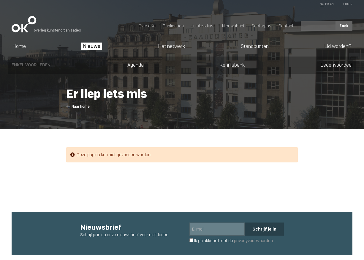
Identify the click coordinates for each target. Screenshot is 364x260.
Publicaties (173, 26)
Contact (286, 26)
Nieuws (91, 46)
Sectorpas (261, 26)
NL (322, 3)
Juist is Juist (203, 26)
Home (19, 46)
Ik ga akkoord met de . (231, 240)
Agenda (135, 65)
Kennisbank (232, 65)
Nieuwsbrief (233, 26)
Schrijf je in (264, 228)
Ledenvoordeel (336, 65)
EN (332, 3)
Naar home (78, 106)
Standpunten (255, 46)
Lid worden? (338, 46)
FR (327, 3)
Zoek (343, 26)
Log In (347, 4)
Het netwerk (171, 46)
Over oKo (147, 26)
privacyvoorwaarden (253, 240)
